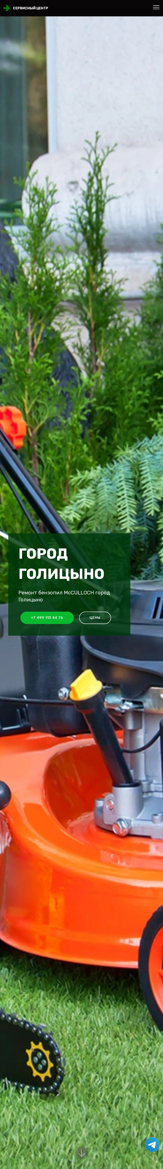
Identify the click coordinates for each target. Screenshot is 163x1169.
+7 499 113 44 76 (47, 618)
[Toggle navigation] (156, 7)
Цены (95, 618)
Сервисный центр (30, 8)
